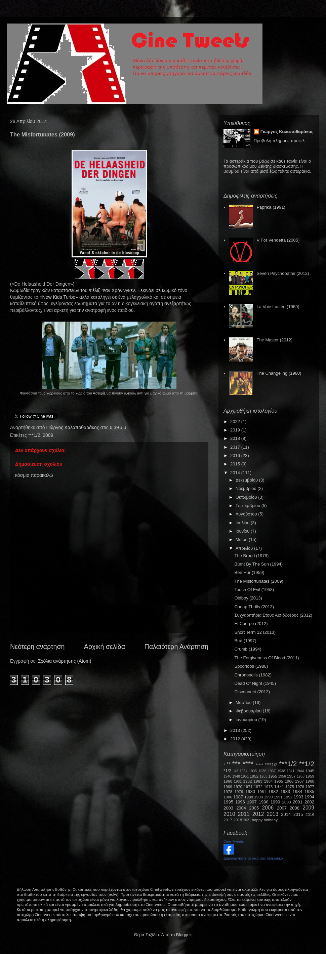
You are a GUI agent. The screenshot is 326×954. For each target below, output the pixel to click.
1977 (309, 786)
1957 (291, 776)
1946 (227, 776)
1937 (272, 771)
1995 (228, 801)
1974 (279, 786)
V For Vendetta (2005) (277, 240)
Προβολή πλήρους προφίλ (279, 140)
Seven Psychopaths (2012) (282, 273)
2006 (268, 808)
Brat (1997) (245, 640)
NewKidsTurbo (59, 297)
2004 (241, 808)
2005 (254, 808)
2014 (235, 472)
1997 (252, 801)
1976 (299, 786)
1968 (309, 781)
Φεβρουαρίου (249, 710)
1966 (289, 781)
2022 (235, 421)
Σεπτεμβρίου (248, 505)
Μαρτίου (244, 702)
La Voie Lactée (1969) (277, 306)
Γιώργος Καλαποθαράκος (73, 427)
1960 (227, 781)
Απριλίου (245, 548)
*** (236, 764)
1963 (257, 781)
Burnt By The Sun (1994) (258, 564)
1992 (288, 797)
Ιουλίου (243, 522)
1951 (245, 776)
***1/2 (34, 435)
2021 (247, 820)
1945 (309, 771)
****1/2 (270, 764)
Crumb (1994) (247, 649)
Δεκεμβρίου (247, 480)
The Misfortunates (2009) (258, 581)
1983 (285, 791)
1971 (248, 786)
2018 (235, 438)
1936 (262, 771)
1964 (268, 781)
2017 (235, 447)
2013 (235, 730)
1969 (227, 786)
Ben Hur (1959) (249, 572)
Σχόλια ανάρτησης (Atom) (64, 661)
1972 (258, 786)
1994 (309, 796)
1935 (253, 771)
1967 (299, 781)
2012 (235, 738)
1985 (309, 791)
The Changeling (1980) (278, 373)
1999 (275, 801)
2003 (228, 808)
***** (259, 764)
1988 (248, 797)
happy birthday (265, 820)
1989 (258, 797)
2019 (235, 429)
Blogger (183, 934)
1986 (227, 797)
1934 (243, 771)
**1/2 (306, 764)
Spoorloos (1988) (251, 666)
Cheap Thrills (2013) (254, 606)
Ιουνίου (243, 531)
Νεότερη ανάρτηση (37, 646)
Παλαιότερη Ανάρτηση (177, 646)
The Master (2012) (274, 339)
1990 (268, 797)
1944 (300, 771)
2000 (286, 802)
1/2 (235, 771)
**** (248, 764)
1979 (239, 791)
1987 (238, 796)
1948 (236, 776)
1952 (254, 776)
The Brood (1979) (251, 555)
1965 (278, 781)
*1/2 (227, 770)
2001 (297, 801)
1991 (278, 797)
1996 (240, 801)
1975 (289, 786)
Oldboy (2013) (248, 597)
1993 (298, 796)
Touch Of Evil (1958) (254, 589)
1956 (282, 776)
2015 (235, 463)
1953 (263, 776)
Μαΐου (242, 539)
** (229, 764)
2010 (229, 814)
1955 (272, 776)
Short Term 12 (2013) (255, 632)
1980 (250, 791)
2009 (48, 435)
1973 (268, 786)
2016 (235, 455)
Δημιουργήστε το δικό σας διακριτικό (253, 858)
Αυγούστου (247, 513)
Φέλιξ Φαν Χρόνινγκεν (112, 290)
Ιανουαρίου (247, 719)
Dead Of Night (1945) (255, 683)
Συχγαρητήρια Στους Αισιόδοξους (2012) (273, 615)
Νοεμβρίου (247, 488)
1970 (238, 786)
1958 (300, 776)
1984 (297, 791)
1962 (247, 781)
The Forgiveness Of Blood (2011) (266, 657)
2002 (309, 801)
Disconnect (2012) (252, 691)
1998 (264, 801)
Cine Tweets (233, 841)
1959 (309, 776)
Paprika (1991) (270, 207)
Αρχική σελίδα (104, 646)
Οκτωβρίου (247, 497)
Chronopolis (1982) (253, 674)
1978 (227, 791)
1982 (273, 791)
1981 (261, 791)
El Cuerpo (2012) (251, 623)
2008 (294, 808)
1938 (281, 771)
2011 (244, 814)
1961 (238, 781)
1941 (290, 771)
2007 (282, 808)
